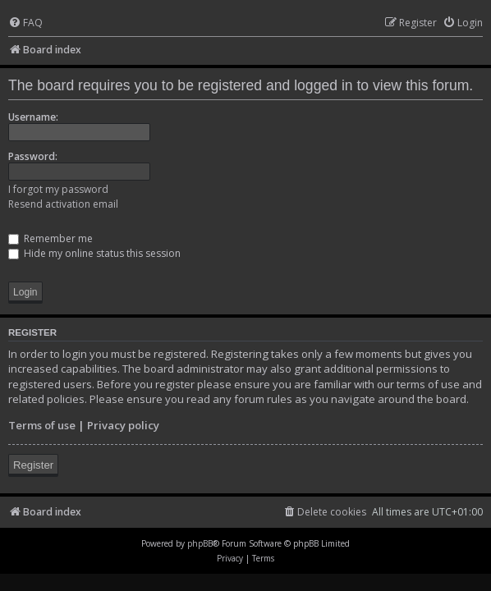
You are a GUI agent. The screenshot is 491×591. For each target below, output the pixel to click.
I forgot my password (58, 189)
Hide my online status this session (94, 253)
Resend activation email (63, 204)
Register (33, 465)
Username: (33, 117)
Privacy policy (123, 425)
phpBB (200, 543)
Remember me (50, 238)
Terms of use (42, 425)
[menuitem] (25, 23)
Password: (32, 156)
